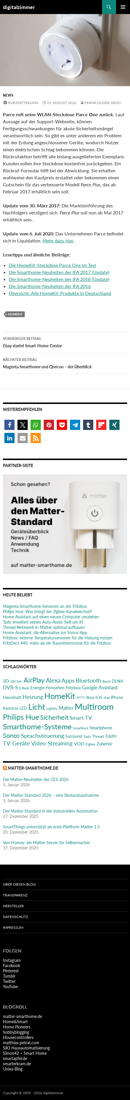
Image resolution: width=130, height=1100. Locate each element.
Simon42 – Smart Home (25, 1053)
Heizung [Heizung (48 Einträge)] (32, 696)
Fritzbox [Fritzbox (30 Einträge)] (73, 687)
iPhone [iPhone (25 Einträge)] (117, 697)
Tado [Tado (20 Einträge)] (87, 736)
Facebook (11, 965)
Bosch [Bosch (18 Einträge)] (106, 681)
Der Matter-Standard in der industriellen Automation (50, 810)
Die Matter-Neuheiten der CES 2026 (35, 779)
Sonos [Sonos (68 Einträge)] (11, 735)
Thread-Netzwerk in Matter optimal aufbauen (44, 627)
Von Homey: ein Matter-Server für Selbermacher (46, 842)
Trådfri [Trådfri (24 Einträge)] (111, 736)
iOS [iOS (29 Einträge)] (98, 697)
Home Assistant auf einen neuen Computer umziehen (51, 616)
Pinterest (11, 970)
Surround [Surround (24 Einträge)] (73, 736)
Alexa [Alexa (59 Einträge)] (53, 680)
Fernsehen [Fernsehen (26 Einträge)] (55, 687)
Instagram (12, 960)
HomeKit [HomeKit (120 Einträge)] (59, 696)
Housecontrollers (18, 1037)
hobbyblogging (16, 1032)
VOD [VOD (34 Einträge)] (79, 743)
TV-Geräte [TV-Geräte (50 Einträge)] (16, 743)
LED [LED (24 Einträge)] (23, 708)
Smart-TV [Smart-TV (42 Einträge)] (81, 717)
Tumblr (9, 976)
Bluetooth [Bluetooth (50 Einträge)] (88, 680)
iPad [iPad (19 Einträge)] (106, 698)
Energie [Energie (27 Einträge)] (37, 687)
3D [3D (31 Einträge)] (6, 680)
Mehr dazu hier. (58, 240)
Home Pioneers (16, 1026)
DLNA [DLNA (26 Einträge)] (117, 681)
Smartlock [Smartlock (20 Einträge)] (80, 728)
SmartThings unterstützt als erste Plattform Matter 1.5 (51, 826)
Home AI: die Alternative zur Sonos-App (45, 632)
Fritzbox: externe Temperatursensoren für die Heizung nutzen (58, 637)
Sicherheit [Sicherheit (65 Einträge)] (54, 717)
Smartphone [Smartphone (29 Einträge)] (100, 727)
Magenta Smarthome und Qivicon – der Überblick (65, 362)
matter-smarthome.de (33, 768)
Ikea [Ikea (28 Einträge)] (90, 697)
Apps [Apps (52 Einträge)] (68, 680)
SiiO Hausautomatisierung (26, 1047)
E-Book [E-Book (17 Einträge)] (24, 688)
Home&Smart (15, 1021)
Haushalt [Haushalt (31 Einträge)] (12, 697)
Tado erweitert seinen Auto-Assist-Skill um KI (43, 622)
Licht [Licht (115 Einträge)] (36, 707)
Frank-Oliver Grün (103, 102)
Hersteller (13, 906)
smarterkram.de (17, 1063)
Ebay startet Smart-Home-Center (65, 341)
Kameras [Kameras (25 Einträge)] (10, 708)
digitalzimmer (19, 7)
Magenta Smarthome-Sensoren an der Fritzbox (45, 606)
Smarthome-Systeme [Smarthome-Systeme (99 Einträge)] (37, 726)
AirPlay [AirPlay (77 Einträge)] (34, 680)
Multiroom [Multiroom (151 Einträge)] (94, 706)
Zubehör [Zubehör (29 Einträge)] (104, 743)
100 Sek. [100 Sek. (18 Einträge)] (16, 681)
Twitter (9, 981)
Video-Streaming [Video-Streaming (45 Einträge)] (52, 743)
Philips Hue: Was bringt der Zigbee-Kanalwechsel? (47, 611)
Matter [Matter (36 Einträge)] (66, 708)
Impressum (13, 927)
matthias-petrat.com (21, 1042)
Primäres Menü (123, 7)
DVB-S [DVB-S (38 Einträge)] (10, 687)
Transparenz (15, 895)
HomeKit (15, 314)
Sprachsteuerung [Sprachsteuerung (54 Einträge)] (42, 735)
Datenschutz (15, 917)
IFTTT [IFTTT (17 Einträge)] (80, 698)
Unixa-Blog (12, 1068)
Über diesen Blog (19, 884)
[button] (9, 425)
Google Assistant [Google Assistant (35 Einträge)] (100, 687)
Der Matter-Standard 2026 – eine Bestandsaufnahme (51, 795)
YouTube (10, 986)
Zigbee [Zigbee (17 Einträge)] (90, 744)
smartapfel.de (15, 1058)
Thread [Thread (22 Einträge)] (98, 736)
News (8, 95)
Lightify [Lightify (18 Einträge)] (51, 708)
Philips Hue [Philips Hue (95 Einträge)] (21, 716)
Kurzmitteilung (23, 102)
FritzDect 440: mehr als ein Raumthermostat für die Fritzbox (57, 643)
